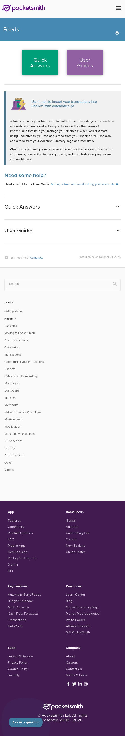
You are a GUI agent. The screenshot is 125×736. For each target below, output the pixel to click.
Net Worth (15, 626)
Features (14, 520)
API (10, 571)
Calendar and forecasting (20, 376)
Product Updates (20, 533)
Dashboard (11, 390)
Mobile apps (12, 426)
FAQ (11, 539)
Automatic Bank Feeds (24, 594)
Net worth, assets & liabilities (22, 412)
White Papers (76, 620)
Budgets (9, 369)
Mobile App (16, 545)
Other (8, 462)
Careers (72, 662)
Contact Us (36, 257)
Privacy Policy (17, 662)
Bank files (10, 326)
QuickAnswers (40, 62)
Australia (72, 527)
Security (9, 448)
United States (76, 552)
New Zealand (75, 545)
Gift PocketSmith (78, 632)
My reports (11, 405)
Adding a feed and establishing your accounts (85, 184)
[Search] (59, 283)
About (70, 656)
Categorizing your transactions (24, 362)
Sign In (13, 564)
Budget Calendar (20, 601)
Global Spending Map (82, 607)
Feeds (10, 318)
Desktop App (18, 552)
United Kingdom (78, 533)
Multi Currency (18, 607)
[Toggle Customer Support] (26, 722)
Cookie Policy (18, 669)
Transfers (10, 397)
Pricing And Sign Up (22, 558)
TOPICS (9, 302)
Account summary (16, 340)
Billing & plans (13, 441)
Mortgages (11, 383)
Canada (71, 539)
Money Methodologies (82, 613)
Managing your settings (19, 433)
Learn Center (75, 594)
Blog (69, 601)
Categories (11, 347)
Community (16, 527)
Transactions (12, 354)
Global (71, 520)
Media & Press (76, 675)
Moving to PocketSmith (19, 333)
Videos (9, 469)
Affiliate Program (78, 626)
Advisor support (14, 455)
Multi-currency (13, 419)
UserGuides (85, 62)
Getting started (14, 311)
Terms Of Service (20, 656)
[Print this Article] (117, 33)
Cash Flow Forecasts (23, 613)
